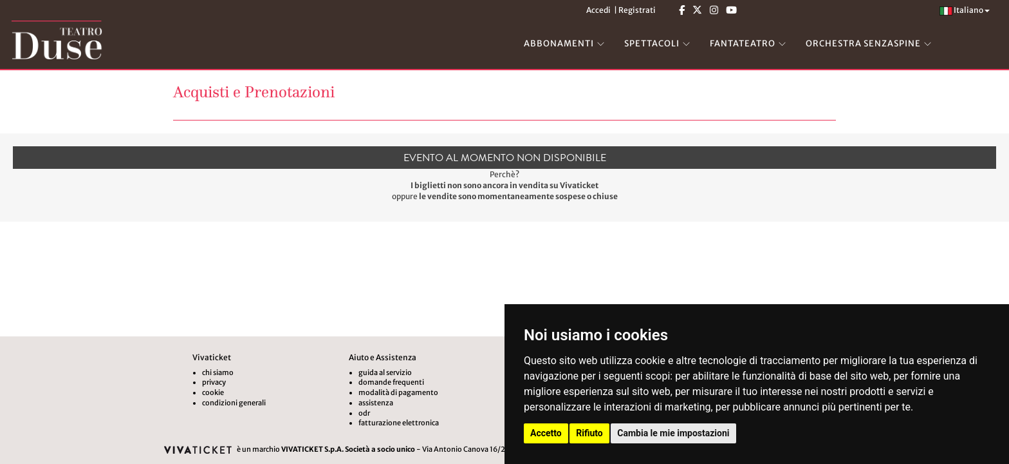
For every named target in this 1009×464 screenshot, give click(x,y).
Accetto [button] (546, 433)
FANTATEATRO (742, 43)
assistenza (375, 402)
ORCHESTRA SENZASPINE (863, 43)
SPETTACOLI (652, 43)
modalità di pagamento (398, 392)
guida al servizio (385, 372)
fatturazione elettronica (398, 422)
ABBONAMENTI (559, 43)
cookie (213, 392)
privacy (214, 382)
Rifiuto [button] (589, 433)
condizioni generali (234, 402)
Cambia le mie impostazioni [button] (673, 433)
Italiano (965, 10)
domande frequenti (391, 382)
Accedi (598, 10)
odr (364, 413)
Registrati (637, 10)
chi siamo (218, 372)
